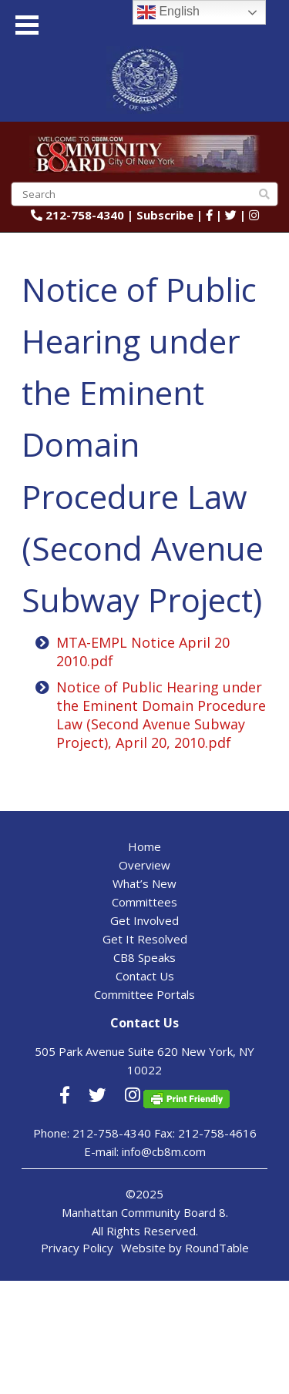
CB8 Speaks (144, 957)
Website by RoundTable (185, 1247)
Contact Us (145, 976)
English (168, 12)
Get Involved (144, 920)
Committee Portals (144, 994)
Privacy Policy (77, 1247)
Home (144, 846)
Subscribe (164, 215)
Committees (144, 902)
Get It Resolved (144, 939)
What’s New (144, 883)
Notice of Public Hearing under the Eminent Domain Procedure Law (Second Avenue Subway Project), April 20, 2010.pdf (161, 715)
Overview (144, 865)
